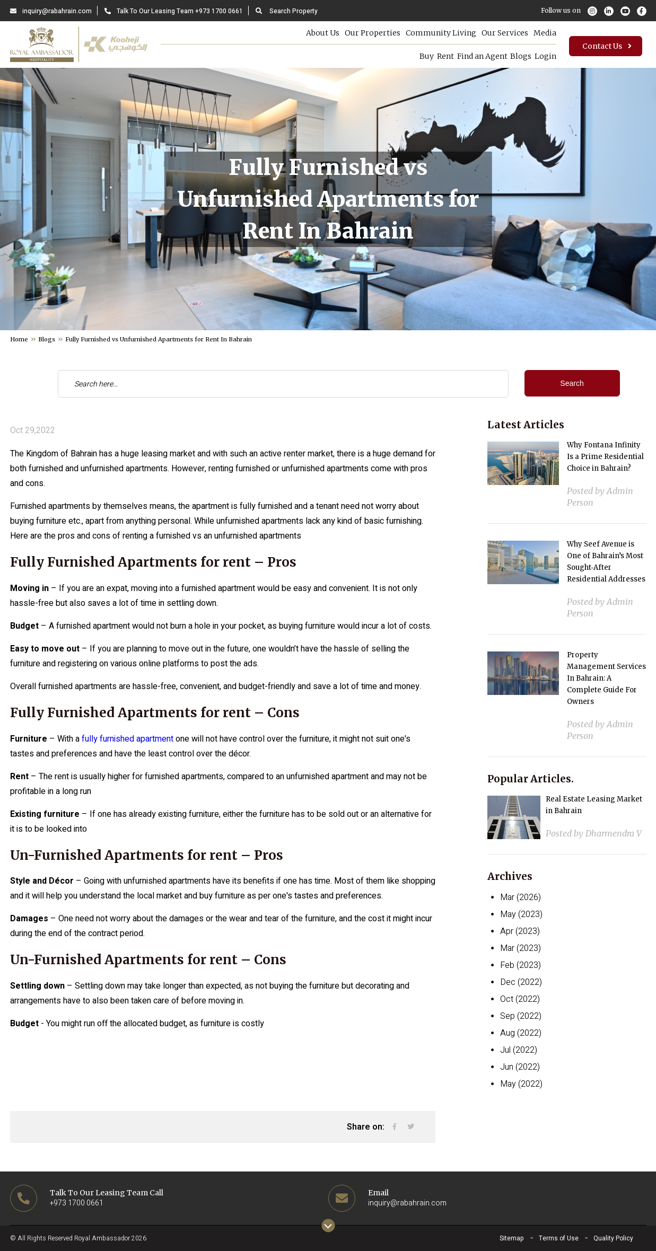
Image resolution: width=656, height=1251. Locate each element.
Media (539, 33)
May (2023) (521, 914)
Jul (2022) (518, 1050)
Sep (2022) (520, 1016)
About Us (317, 33)
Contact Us (608, 47)
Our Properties (367, 33)
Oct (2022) (520, 999)
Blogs (513, 56)
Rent (433, 56)
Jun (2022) (520, 1067)
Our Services (499, 33)
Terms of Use (559, 1238)
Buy (412, 56)
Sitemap (512, 1238)
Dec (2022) (521, 982)
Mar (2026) (520, 897)
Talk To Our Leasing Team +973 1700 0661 (173, 11)
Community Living (435, 33)
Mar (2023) (520, 948)
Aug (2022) (520, 1033)
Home (19, 339)
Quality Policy (613, 1238)
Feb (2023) (520, 965)
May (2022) (521, 1084)
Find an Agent (472, 56)
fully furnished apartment (127, 739)
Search (571, 383)
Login (540, 56)
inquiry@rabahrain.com (51, 11)
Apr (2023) (520, 931)
